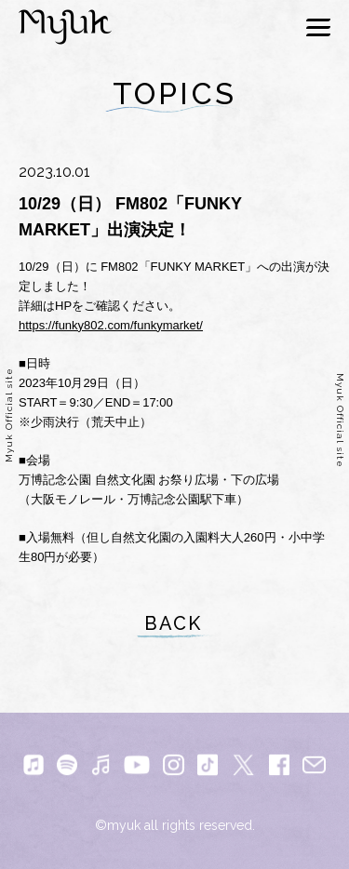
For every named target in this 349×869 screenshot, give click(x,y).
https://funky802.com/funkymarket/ (111, 325)
